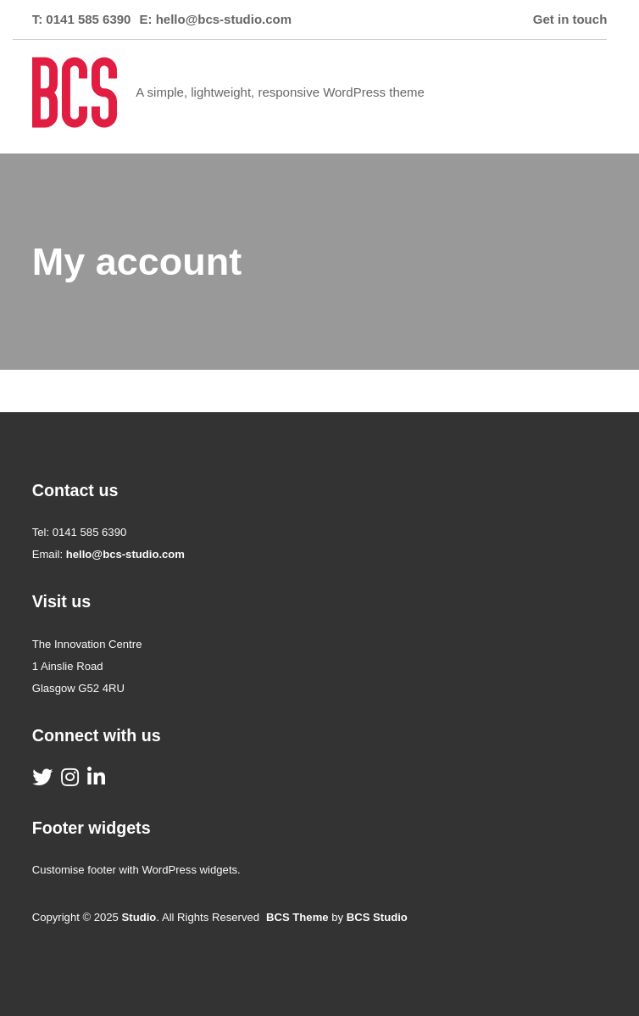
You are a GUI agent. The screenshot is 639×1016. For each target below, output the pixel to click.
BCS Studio (377, 917)
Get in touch (570, 19)
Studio (139, 917)
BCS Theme (297, 917)
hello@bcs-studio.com (224, 19)
